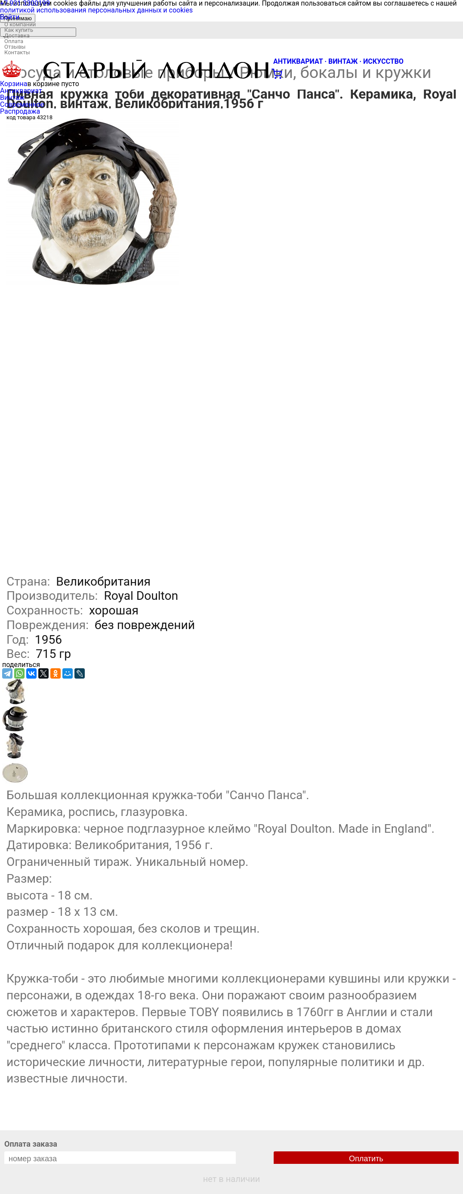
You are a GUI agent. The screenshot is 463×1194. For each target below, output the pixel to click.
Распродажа (20, 111)
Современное (22, 104)
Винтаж (12, 97)
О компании (20, 24)
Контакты (17, 52)
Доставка (17, 35)
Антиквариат (21, 91)
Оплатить (366, 1158)
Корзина (13, 84)
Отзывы (14, 46)
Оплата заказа (30, 1143)
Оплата (13, 41)
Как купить (18, 30)
